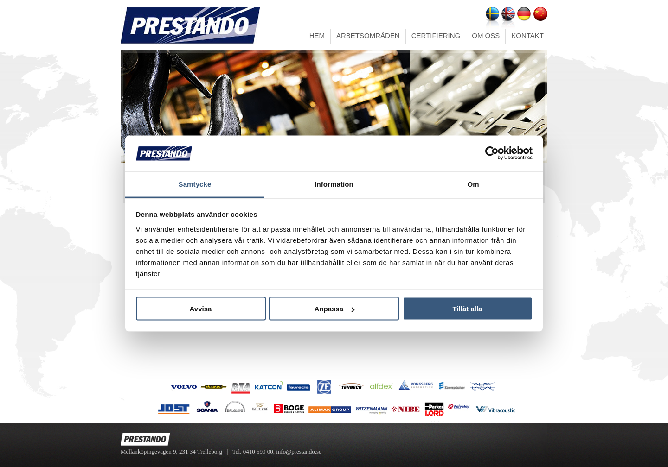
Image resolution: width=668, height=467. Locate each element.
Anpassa (334, 309)
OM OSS (486, 35)
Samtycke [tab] (195, 184)
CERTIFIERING (436, 35)
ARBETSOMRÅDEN (368, 35)
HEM (317, 35)
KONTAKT (527, 35)
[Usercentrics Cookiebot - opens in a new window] (492, 153)
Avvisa (201, 309)
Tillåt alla (467, 309)
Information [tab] (334, 184)
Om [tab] (473, 184)
